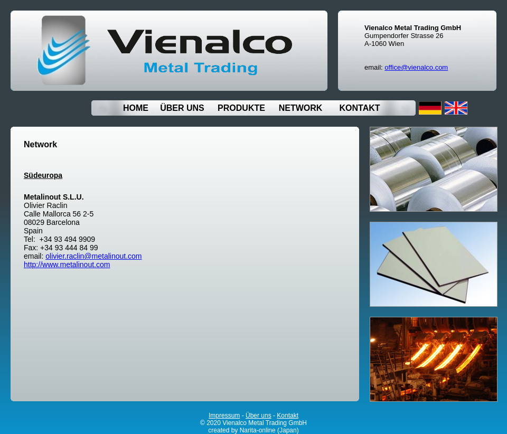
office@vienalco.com (416, 67)
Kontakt (287, 415)
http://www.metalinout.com (67, 264)
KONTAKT (359, 107)
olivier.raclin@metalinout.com (93, 256)
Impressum (224, 415)
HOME (135, 107)
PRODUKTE (241, 107)
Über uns (258, 415)
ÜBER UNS (182, 107)
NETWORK (301, 107)
